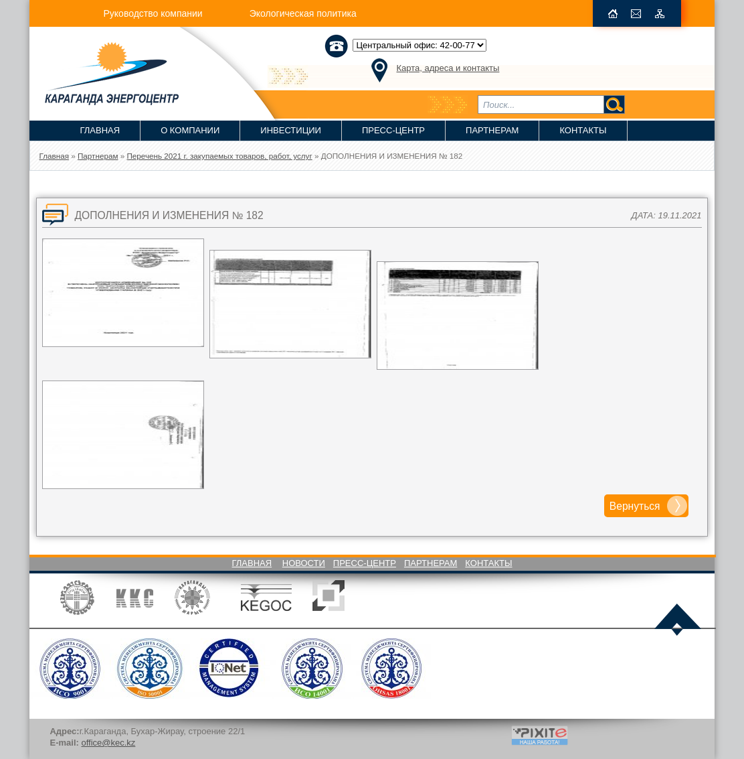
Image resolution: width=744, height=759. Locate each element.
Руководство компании (152, 13)
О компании (190, 130)
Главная (100, 130)
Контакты (582, 130)
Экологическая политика (303, 13)
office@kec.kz (108, 743)
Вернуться (635, 506)
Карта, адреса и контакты (447, 68)
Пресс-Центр (393, 130)
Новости (303, 563)
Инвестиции (290, 130)
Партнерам (492, 130)
